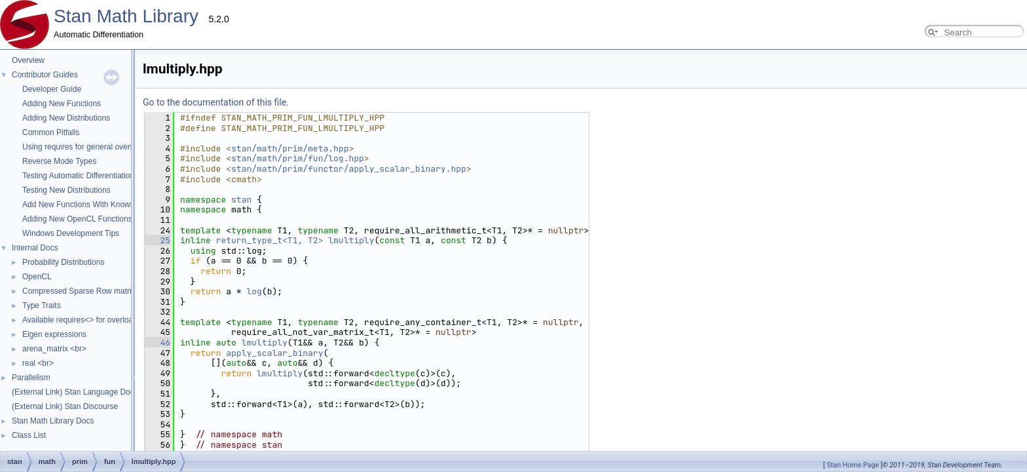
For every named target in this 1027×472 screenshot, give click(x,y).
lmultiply (220, 240)
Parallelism (31, 377)
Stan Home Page (853, 465)
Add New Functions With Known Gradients (96, 204)
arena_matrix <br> (54, 348)
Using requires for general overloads (85, 146)
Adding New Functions (61, 103)
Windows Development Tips (70, 233)
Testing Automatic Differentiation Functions (96, 175)
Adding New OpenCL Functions (77, 219)
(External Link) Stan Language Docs (75, 392)
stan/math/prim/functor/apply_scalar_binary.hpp (217, 168)
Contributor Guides (45, 74)
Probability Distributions (63, 262)
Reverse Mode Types (59, 161)
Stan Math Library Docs (53, 420)
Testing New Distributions (66, 190)
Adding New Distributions (66, 118)
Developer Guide (51, 89)
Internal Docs (35, 247)
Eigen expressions (54, 334)
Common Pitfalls (50, 132)
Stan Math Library (126, 16)
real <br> (38, 363)
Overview (28, 60)
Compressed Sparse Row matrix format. (92, 291)
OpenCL (37, 276)
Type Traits (41, 305)
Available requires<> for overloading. (86, 319)
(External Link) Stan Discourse (65, 406)
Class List (29, 435)
